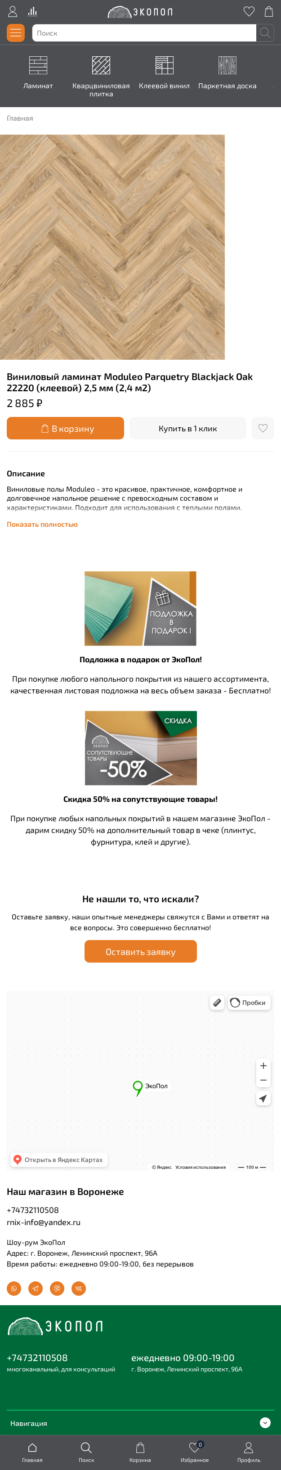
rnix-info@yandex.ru (43, 1221)
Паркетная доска (229, 85)
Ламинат (40, 85)
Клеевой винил (166, 85)
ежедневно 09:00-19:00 (183, 1356)
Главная (20, 117)
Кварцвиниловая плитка (103, 89)
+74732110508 (33, 1209)
